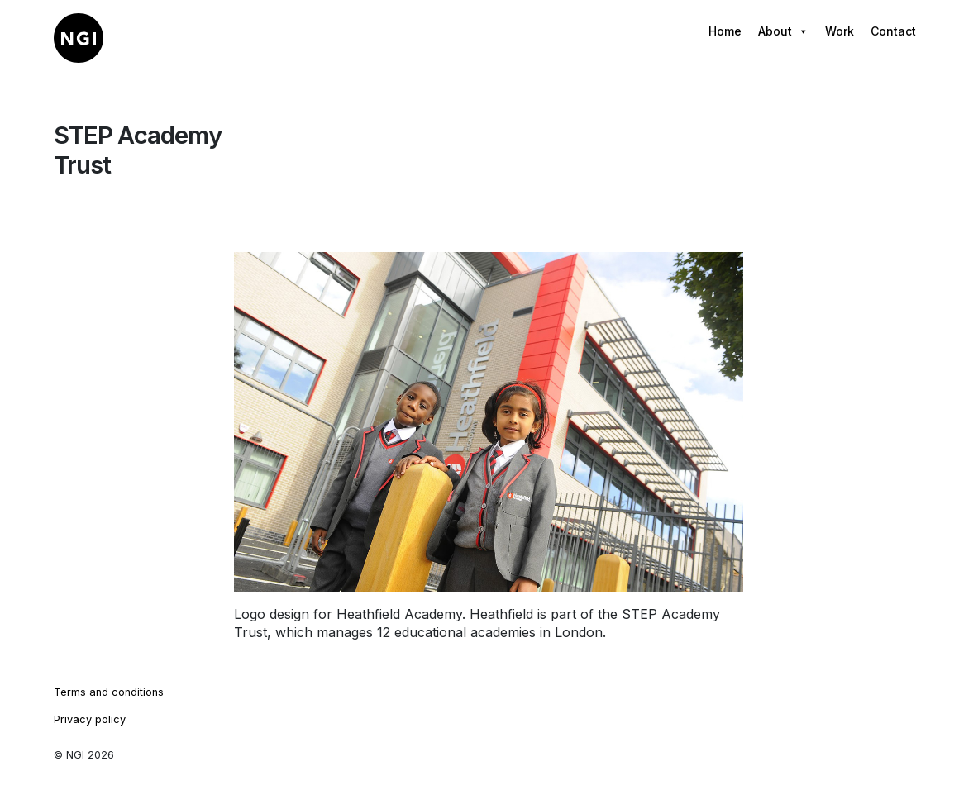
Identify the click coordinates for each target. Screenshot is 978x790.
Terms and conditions (109, 692)
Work (839, 31)
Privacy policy (90, 719)
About (783, 31)
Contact (893, 31)
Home (725, 31)
